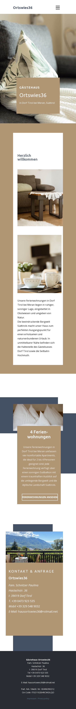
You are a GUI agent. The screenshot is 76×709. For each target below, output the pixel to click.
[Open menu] (58, 8)
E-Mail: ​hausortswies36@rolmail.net (38, 682)
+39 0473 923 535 (23, 601)
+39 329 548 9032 (28, 606)
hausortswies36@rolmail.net (38, 611)
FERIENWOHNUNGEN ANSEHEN (40, 497)
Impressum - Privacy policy (38, 698)
